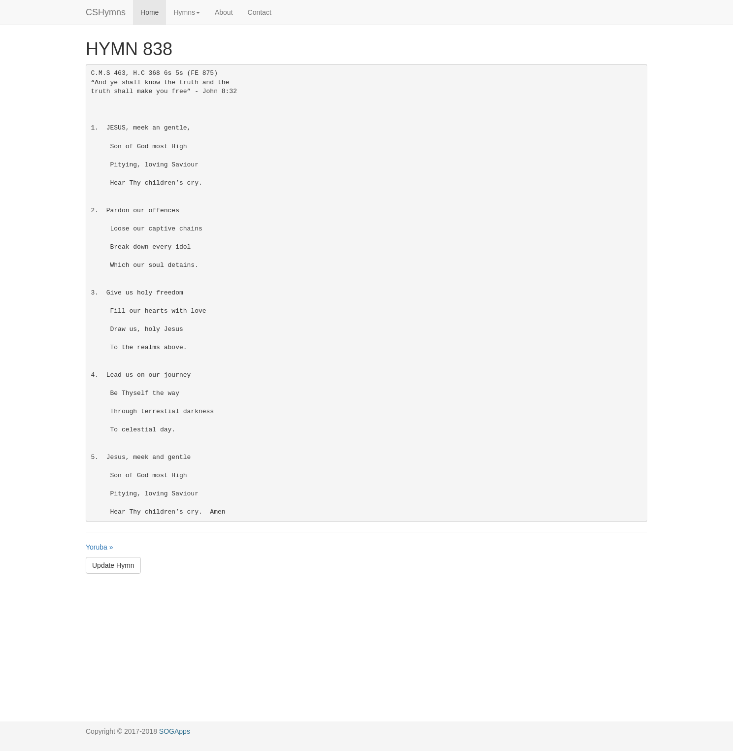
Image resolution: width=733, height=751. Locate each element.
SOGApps (174, 731)
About (224, 12)
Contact (259, 12)
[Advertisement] (366, 652)
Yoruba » (99, 547)
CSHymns (106, 12)
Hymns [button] (186, 12)
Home (149, 12)
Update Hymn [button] (113, 565)
